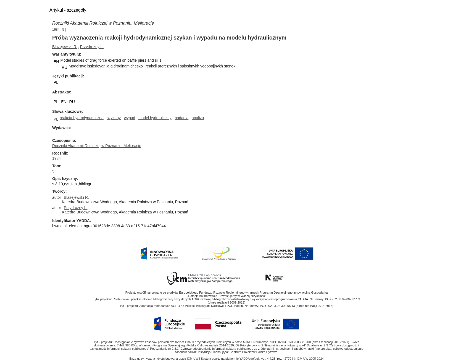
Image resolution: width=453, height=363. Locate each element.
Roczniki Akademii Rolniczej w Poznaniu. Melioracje (103, 23)
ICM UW (193, 358)
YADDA (245, 358)
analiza (198, 118)
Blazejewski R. (64, 47)
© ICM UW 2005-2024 (308, 358)
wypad (129, 118)
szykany (114, 118)
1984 (56, 30)
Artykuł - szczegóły (67, 10)
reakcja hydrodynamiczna (82, 118)
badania (181, 118)
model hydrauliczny (155, 118)
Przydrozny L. (92, 47)
